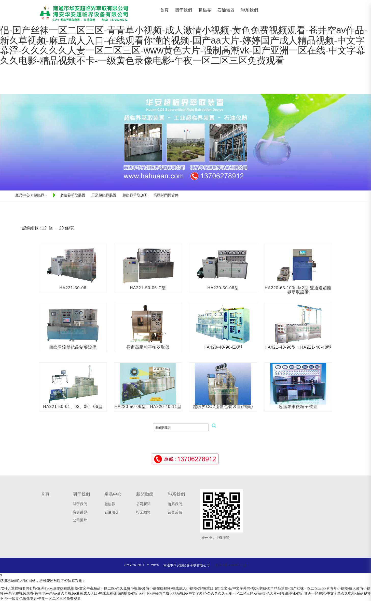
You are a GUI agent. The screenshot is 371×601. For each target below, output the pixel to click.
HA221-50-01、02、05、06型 (73, 406)
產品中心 (113, 494)
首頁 (164, 10)
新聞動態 (145, 494)
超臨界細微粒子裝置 (298, 406)
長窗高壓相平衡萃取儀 (148, 347)
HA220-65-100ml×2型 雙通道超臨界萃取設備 (298, 290)
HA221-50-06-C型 (148, 288)
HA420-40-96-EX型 (223, 347)
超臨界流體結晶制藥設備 (73, 347)
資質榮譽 (80, 512)
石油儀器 (226, 10)
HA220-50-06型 (223, 288)
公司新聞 (143, 504)
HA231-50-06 (72, 288)
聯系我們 (249, 10)
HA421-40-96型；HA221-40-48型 (298, 347)
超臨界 (204, 10)
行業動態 (143, 512)
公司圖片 (80, 520)
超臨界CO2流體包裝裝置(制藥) (223, 406)
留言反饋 (175, 512)
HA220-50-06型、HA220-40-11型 (147, 406)
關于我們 (183, 10)
